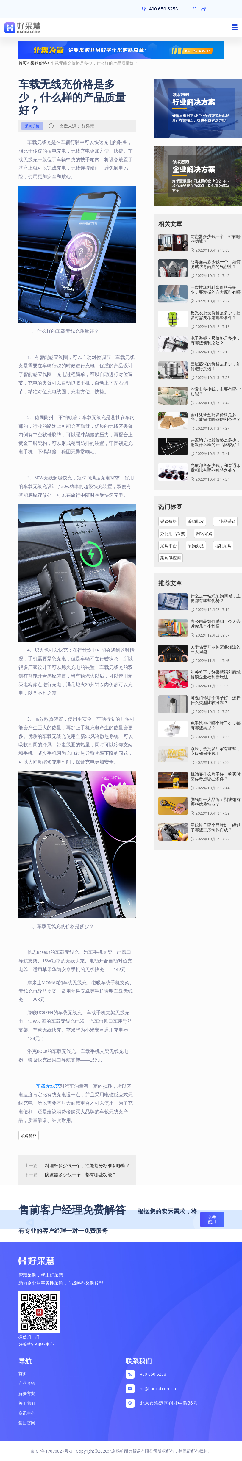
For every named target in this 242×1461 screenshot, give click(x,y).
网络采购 (204, 533)
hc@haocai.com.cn (158, 1388)
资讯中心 (26, 1413)
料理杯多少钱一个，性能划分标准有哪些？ (87, 1165)
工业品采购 (225, 521)
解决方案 (26, 1393)
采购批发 (196, 521)
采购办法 (196, 545)
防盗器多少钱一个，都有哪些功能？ (80, 1175)
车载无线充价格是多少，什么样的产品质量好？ (94, 63)
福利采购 (223, 545)
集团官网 (26, 1423)
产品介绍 (26, 1383)
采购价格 (38, 63)
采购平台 (168, 545)
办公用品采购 (172, 533)
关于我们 (26, 1403)
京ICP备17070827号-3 (51, 1451)
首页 (22, 63)
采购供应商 (170, 558)
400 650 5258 (153, 1374)
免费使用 (212, 1219)
